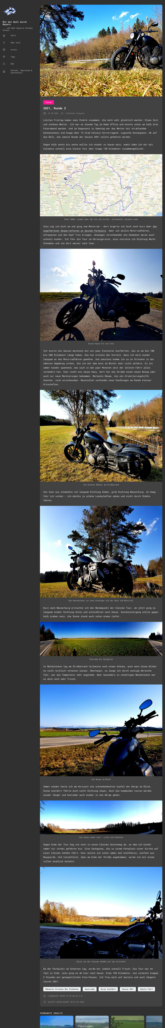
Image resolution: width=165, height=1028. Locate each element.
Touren (48, 102)
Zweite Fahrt (146, 989)
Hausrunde (89, 989)
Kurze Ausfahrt (108, 989)
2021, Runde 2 (54, 108)
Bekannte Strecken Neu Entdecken (62, 989)
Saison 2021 (128, 989)
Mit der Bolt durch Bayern (15, 23)
